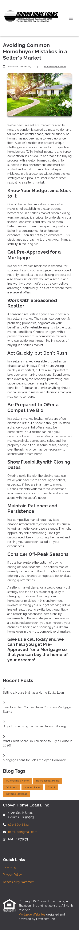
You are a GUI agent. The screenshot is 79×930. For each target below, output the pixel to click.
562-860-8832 (18, 824)
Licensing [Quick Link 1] (9, 867)
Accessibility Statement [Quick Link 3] (18, 882)
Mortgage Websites (32, 914)
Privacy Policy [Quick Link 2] (12, 874)
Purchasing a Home (55, 66)
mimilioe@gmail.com (22, 832)
